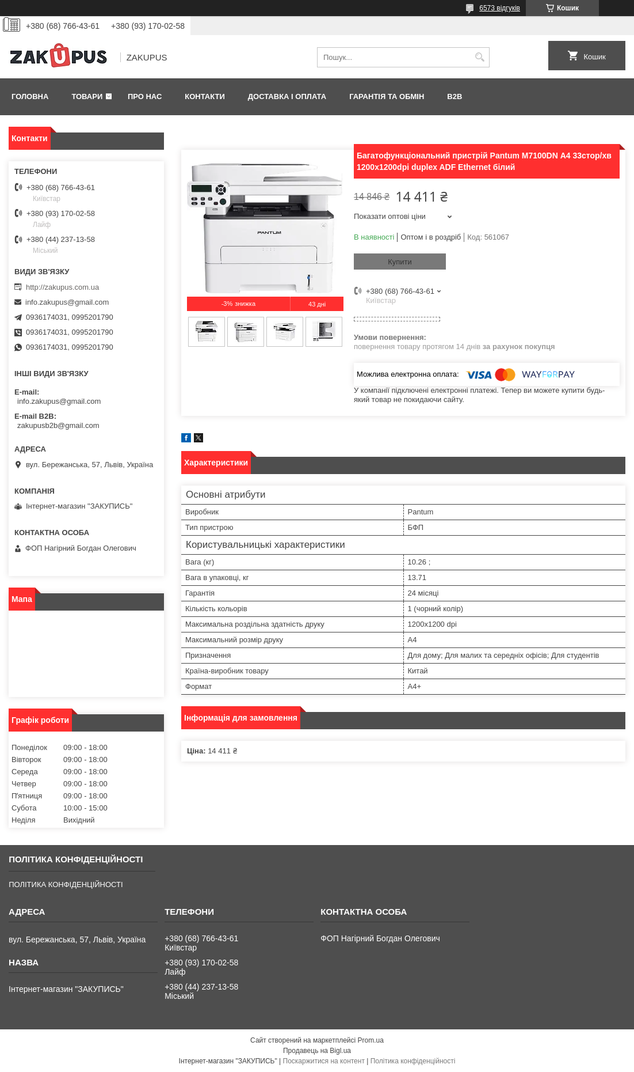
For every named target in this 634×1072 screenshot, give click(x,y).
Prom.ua (371, 1040)
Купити (400, 261)
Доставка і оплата (287, 96)
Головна (30, 96)
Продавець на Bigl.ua (317, 1051)
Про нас (145, 96)
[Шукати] (479, 57)
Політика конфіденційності (413, 1061)
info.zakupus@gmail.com (67, 302)
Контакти (205, 96)
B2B (454, 96)
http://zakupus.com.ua (62, 287)
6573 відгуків (499, 8)
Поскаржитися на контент (324, 1061)
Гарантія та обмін (386, 96)
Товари (86, 96)
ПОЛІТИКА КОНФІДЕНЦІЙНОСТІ (66, 884)
